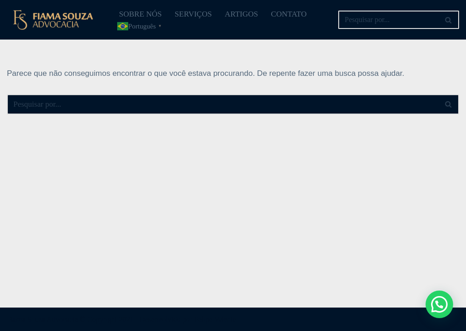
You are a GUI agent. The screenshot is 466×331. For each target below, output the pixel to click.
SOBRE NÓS (140, 14)
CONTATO (289, 14)
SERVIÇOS (193, 14)
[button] (439, 304)
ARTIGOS (241, 14)
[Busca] (388, 20)
